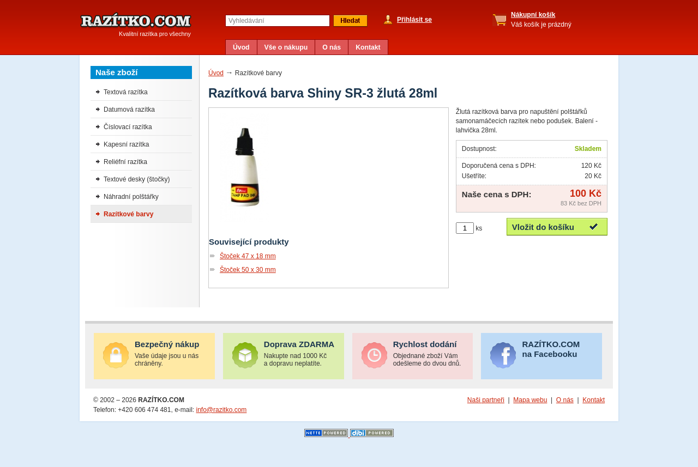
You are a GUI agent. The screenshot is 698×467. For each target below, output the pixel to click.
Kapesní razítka (126, 144)
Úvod (241, 47)
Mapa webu (530, 400)
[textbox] (277, 21)
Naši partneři (485, 400)
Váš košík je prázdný (541, 19)
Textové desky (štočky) (137, 179)
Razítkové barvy (128, 214)
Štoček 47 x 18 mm (248, 256)
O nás (331, 47)
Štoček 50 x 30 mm (248, 270)
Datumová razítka (129, 109)
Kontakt (368, 47)
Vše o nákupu (286, 47)
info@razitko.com (221, 410)
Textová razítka (126, 92)
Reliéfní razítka (125, 162)
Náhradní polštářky (131, 197)
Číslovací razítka (128, 127)
